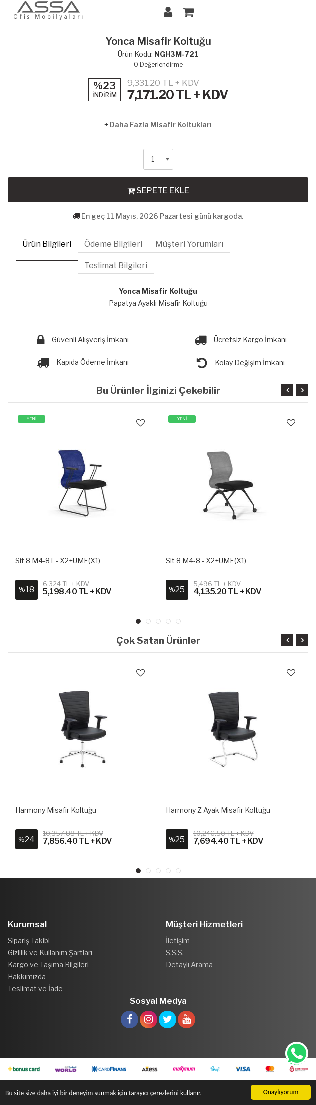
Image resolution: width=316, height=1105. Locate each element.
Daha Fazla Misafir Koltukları (161, 124)
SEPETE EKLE (158, 190)
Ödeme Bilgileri (113, 244)
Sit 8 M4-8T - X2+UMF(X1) (57, 560)
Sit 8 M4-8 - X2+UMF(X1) (206, 560)
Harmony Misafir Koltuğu (55, 810)
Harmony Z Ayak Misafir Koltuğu (218, 810)
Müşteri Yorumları (189, 244)
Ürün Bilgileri (46, 244)
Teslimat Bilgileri (115, 265)
